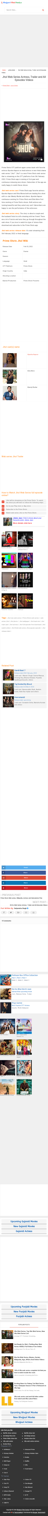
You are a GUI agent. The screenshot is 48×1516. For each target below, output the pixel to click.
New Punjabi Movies (24, 1311)
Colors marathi (30, 1499)
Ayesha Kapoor (33, 354)
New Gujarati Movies (24, 1226)
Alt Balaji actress (29, 1436)
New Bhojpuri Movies (24, 1417)
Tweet (15, 868)
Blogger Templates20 (39, 1512)
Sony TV (6, 1487)
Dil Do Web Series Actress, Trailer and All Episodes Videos (28, 905)
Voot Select (28, 1469)
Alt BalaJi (7, 1449)
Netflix (27, 1461)
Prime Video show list (10, 1438)
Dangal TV (28, 1491)
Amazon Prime (30, 1449)
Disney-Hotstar (9, 1453)
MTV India (7, 1495)
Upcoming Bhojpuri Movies (24, 1412)
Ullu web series (8, 1441)
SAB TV (6, 1502)
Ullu (26, 1465)
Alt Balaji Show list (9, 1436)
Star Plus (7, 1479)
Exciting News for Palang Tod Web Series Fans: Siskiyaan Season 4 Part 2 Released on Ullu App (30, 1386)
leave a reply (14, 85)
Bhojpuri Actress (24, 1422)
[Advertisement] (24, 40)
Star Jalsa (7, 1499)
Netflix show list (29, 1433)
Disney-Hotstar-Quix (31, 1453)
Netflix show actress (9, 1433)
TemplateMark (18, 1512)
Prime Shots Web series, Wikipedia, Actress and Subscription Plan (21, 898)
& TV (26, 1495)
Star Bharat (28, 1487)
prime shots (6, 85)
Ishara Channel (9, 1491)
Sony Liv (6, 1465)
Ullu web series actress (31, 1441)
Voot (5, 1469)
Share (15, 873)
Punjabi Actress (24, 1316)
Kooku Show (7, 1444)
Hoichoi (6, 1457)
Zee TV (6, 1483)
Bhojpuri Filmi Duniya (23, 1510)
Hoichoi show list (29, 1438)
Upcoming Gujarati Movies (24, 1221)
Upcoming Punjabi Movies (24, 1306)
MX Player (7, 1461)
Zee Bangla (28, 1483)
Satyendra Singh (20, 908)
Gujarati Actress (24, 1231)
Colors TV (28, 1479)
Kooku (27, 1457)
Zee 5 (6, 1472)
